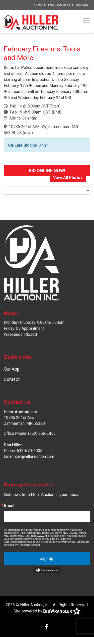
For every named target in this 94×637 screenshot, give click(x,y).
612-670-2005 (29, 450)
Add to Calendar (23, 118)
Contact (83, 5)
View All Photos (68, 177)
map (28, 132)
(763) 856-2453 (59, 5)
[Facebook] (46, 627)
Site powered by (47, 611)
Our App (12, 369)
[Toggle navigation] (86, 20)
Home (38, 5)
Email (9, 506)
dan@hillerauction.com (34, 456)
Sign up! (47, 558)
